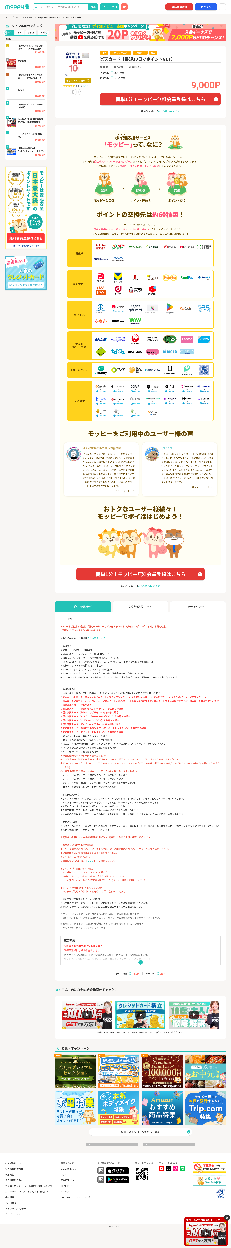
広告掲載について (14, 1163)
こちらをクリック (96, 638)
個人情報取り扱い (14, 1180)
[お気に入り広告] (124, 6)
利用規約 (9, 1174)
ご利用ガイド (12, 1202)
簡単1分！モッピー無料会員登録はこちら (160, 99)
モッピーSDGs (12, 1214)
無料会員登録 (179, 7)
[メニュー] (222, 6)
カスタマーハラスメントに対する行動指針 (26, 1191)
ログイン (206, 7)
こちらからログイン (169, 110)
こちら (90, 860)
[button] (5, 32)
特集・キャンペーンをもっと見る (140, 1132)
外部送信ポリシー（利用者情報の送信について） (29, 1185)
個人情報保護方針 (14, 1168)
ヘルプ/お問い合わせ (15, 1208)
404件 (85, 85)
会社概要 (9, 1197)
